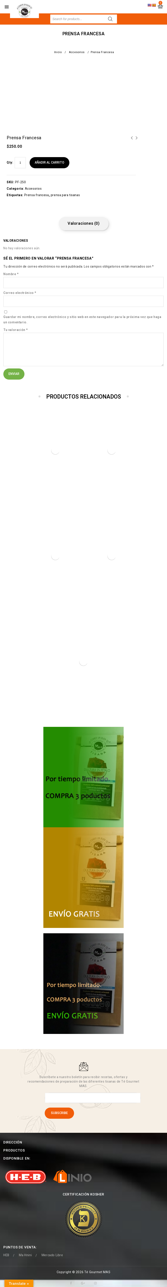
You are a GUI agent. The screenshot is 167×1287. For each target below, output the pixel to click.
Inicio (58, 52)
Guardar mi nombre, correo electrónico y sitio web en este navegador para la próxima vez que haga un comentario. (82, 320)
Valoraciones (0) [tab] (84, 223)
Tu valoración (15, 330)
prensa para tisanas (65, 195)
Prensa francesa (36, 195)
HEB (6, 1247)
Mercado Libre (52, 1247)
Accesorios (77, 52)
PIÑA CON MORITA (136, 140)
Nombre (11, 274)
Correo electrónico (19, 293)
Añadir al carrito (49, 162)
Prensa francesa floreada (131, 140)
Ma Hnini (25, 1247)
